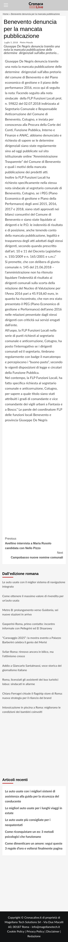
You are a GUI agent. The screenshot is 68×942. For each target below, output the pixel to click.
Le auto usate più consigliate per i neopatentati (28, 822)
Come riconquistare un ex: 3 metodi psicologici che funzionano (29, 834)
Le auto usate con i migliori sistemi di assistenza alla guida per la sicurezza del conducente (32, 796)
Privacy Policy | (36, 931)
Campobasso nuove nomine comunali (34, 554)
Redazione (33, 936)
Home (6, 14)
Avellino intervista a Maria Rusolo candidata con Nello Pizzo (34, 542)
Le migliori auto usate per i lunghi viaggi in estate (33, 810)
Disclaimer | (53, 931)
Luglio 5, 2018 (11, 42)
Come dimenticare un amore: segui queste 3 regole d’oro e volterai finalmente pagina (34, 845)
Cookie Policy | (16, 931)
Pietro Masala (26, 42)
